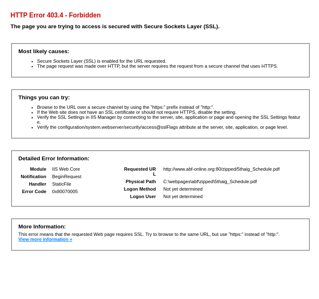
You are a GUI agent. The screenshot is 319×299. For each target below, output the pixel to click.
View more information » (45, 239)
